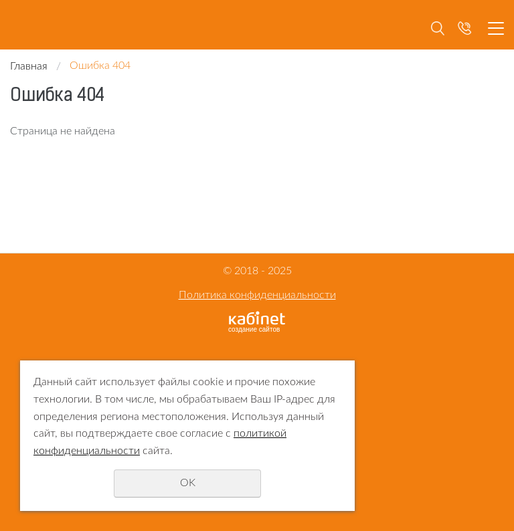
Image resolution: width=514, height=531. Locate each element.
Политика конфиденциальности (257, 295)
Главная (29, 66)
